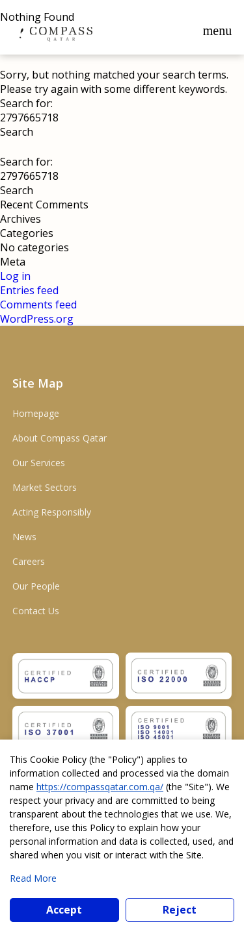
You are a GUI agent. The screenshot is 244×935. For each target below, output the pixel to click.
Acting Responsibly (51, 512)
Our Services (38, 462)
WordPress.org (37, 319)
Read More (33, 878)
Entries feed (29, 290)
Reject (180, 910)
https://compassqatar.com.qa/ (99, 786)
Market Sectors (44, 487)
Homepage (35, 413)
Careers (28, 561)
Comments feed (38, 304)
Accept (64, 910)
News (24, 536)
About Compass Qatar (59, 438)
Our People (36, 586)
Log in (15, 276)
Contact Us (35, 611)
